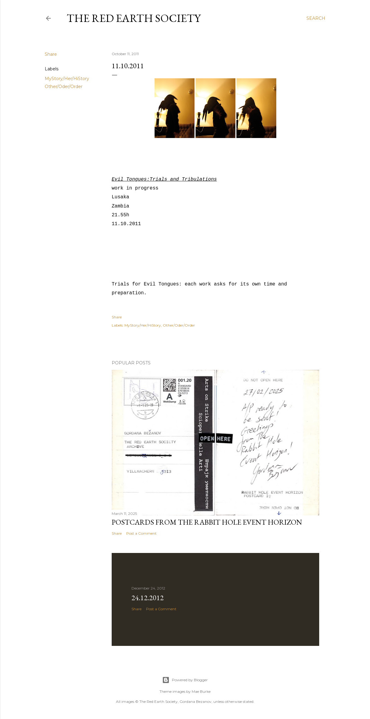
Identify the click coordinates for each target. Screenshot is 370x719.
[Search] (315, 18)
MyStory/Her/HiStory (67, 78)
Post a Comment (141, 533)
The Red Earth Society (134, 18)
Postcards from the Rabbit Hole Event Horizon (207, 522)
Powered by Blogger (185, 680)
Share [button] (51, 54)
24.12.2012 (147, 597)
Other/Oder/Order (63, 86)
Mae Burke (201, 691)
